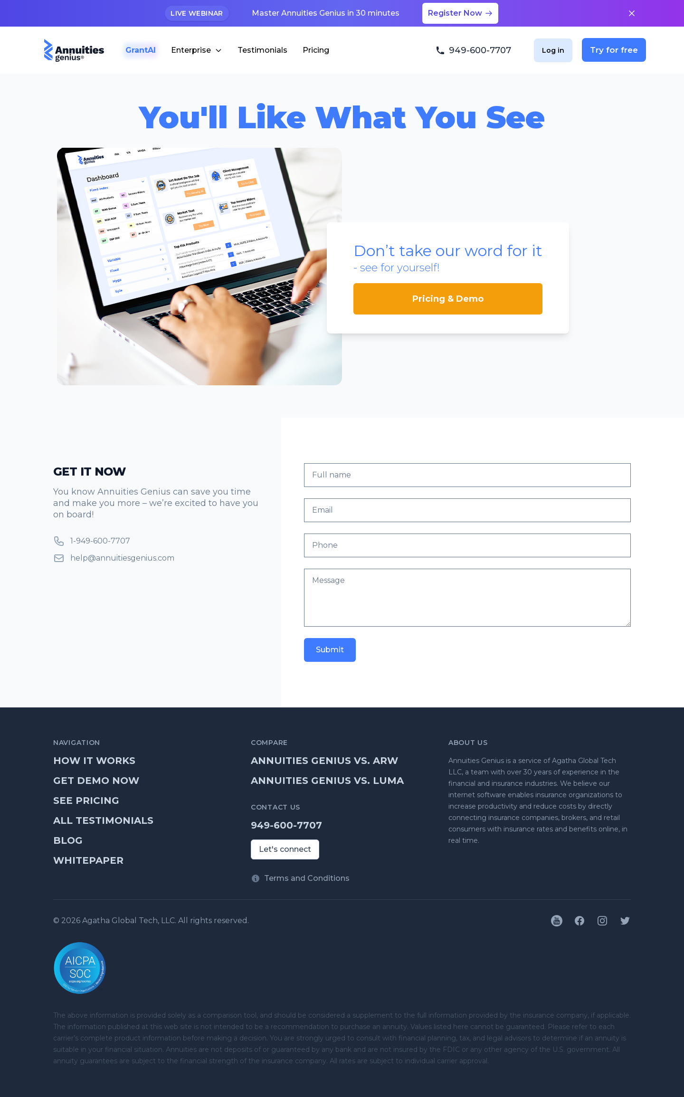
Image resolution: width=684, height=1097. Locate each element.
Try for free (614, 50)
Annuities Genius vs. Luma (327, 780)
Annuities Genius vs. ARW (324, 760)
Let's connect (285, 849)
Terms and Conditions (307, 878)
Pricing (316, 50)
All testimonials (103, 820)
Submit (330, 649)
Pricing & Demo (448, 299)
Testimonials (262, 50)
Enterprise (196, 50)
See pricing (86, 800)
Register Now (460, 13)
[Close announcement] (631, 13)
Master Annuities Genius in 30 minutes (325, 13)
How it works (94, 760)
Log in (553, 50)
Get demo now (96, 780)
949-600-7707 (286, 825)
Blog (68, 840)
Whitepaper (88, 860)
